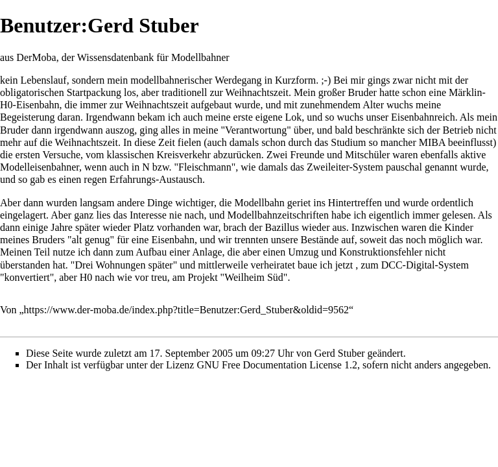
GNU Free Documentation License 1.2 (276, 364)
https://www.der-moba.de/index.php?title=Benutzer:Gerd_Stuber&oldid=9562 (186, 309)
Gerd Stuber (339, 353)
